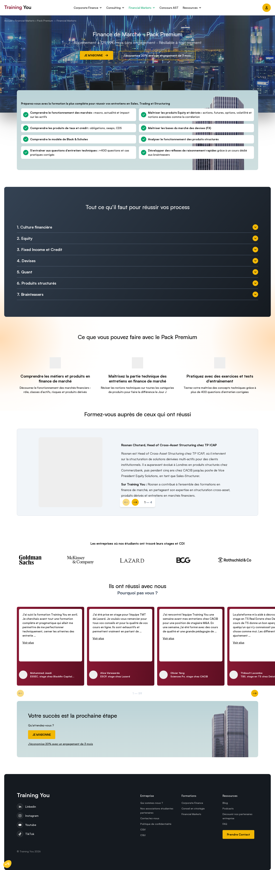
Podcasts (228, 808)
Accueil (8, 20)
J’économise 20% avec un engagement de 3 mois (157, 55)
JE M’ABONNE (41, 734)
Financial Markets (25, 20)
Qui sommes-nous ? (151, 802)
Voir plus (28, 642)
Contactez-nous (149, 818)
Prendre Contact (238, 834)
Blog (225, 802)
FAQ (225, 823)
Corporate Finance (192, 802)
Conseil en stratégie (193, 808)
